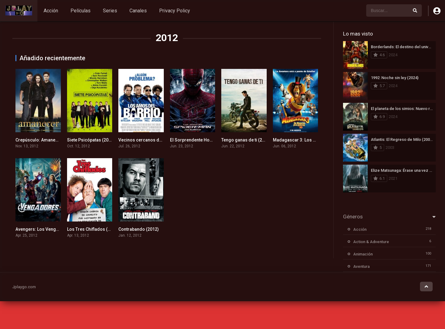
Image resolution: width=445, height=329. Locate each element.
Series (110, 11)
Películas (80, 11)
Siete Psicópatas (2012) (91, 139)
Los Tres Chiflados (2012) (93, 229)
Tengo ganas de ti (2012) (246, 139)
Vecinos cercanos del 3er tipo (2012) (155, 139)
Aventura (361, 266)
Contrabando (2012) (138, 229)
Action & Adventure (371, 241)
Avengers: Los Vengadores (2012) (50, 229)
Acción (51, 11)
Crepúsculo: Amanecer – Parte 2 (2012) (55, 139)
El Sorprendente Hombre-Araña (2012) (209, 139)
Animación (363, 254)
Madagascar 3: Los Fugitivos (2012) (309, 139)
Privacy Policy (174, 11)
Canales (138, 11)
